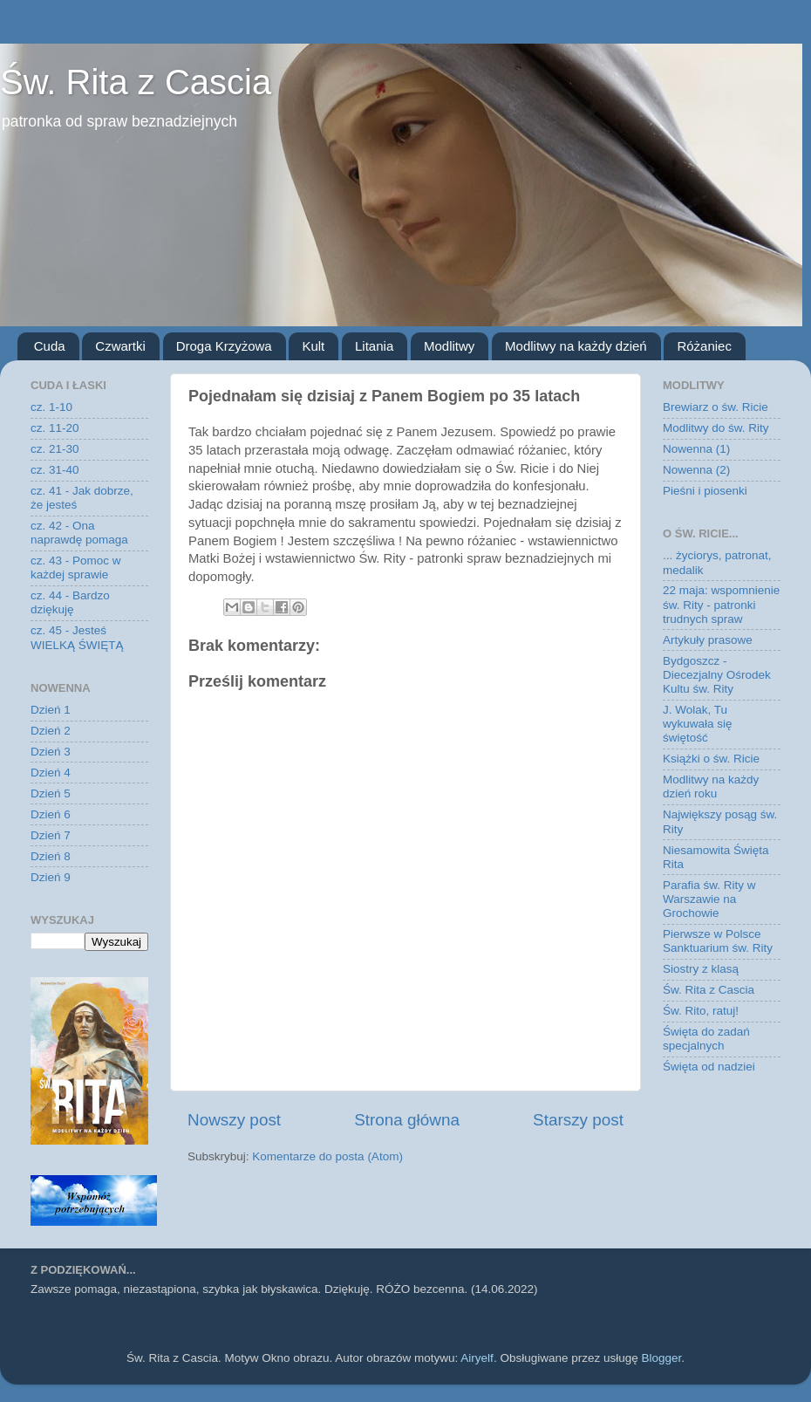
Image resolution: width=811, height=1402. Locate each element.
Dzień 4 (51, 772)
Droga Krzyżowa (224, 346)
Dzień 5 (51, 793)
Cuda (49, 346)
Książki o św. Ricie (711, 758)
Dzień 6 (51, 814)
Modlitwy (449, 346)
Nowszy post (234, 1120)
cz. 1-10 (51, 407)
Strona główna (407, 1120)
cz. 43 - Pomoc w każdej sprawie (76, 567)
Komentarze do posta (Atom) (327, 1156)
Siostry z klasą (701, 968)
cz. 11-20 (55, 427)
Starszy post (578, 1120)
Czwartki (120, 346)
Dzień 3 (51, 751)
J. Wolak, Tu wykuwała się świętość (698, 723)
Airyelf (477, 1357)
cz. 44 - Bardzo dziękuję (70, 602)
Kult (313, 346)
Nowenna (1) (696, 448)
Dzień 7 (51, 835)
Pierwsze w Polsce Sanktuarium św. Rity (718, 940)
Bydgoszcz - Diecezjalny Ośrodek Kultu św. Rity (717, 674)
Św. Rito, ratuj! (701, 1010)
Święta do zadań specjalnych (706, 1038)
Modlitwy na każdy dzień (576, 346)
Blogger (661, 1357)
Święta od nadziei (709, 1066)
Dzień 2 (51, 730)
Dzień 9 (51, 877)
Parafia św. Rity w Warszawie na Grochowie (709, 899)
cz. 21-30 (55, 448)
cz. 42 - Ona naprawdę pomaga (79, 532)
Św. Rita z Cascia (135, 82)
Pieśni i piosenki (705, 490)
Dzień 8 (51, 856)
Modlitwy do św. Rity (716, 427)
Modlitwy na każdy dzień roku (711, 786)
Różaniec (704, 346)
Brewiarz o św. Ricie (715, 407)
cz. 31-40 (55, 469)
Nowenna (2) (696, 469)
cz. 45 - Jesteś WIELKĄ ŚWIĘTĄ (77, 637)
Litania (374, 346)
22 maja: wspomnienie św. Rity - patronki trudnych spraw (721, 604)
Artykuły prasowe (708, 639)
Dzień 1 (51, 709)
